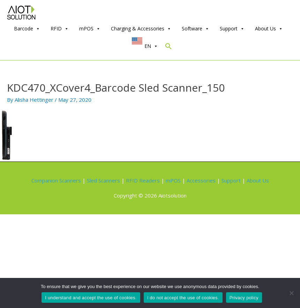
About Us (269, 28)
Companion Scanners (56, 180)
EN (151, 46)
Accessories (201, 180)
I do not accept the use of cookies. (183, 297)
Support (232, 28)
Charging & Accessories (141, 28)
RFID (60, 28)
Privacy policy (244, 297)
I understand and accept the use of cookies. (90, 297)
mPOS (89, 28)
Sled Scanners (103, 180)
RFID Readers (143, 180)
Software (195, 28)
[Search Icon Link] (168, 47)
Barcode (27, 28)
